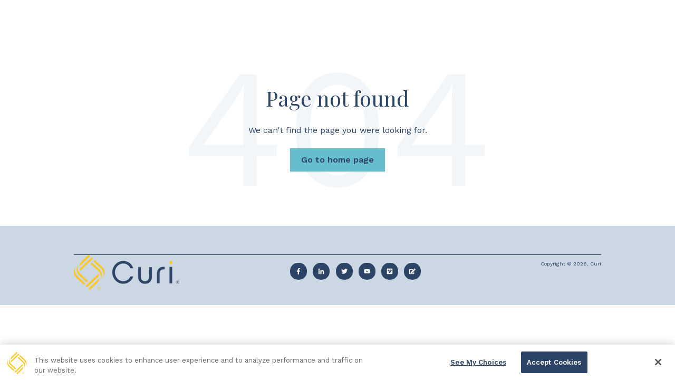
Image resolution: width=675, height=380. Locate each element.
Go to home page (337, 160)
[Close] (658, 364)
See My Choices (478, 365)
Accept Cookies (554, 365)
